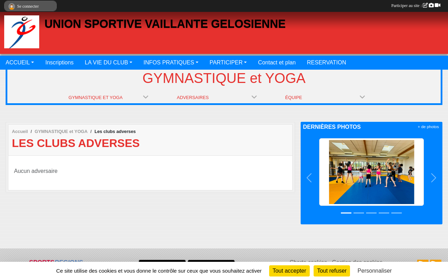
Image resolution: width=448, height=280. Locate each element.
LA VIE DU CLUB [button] (106, 62)
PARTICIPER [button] (226, 62)
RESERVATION (326, 62)
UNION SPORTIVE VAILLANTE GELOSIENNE (165, 24)
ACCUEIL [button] (18, 62)
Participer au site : (415, 5)
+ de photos (428, 127)
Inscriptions (59, 62)
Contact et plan (277, 62)
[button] (309, 178)
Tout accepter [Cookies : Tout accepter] (289, 271)
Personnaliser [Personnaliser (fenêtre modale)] (375, 271)
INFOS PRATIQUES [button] (169, 62)
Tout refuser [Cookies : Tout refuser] (331, 271)
